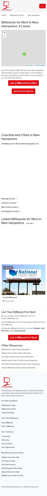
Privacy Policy (7, 444)
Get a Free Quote (23, 91)
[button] (24, 54)
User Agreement (8, 447)
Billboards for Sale (9, 405)
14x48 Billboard (10, 297)
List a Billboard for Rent (23, 83)
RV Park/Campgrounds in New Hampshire (18, 357)
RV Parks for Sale (8, 461)
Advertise (5, 440)
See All (30, 223)
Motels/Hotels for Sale (10, 472)
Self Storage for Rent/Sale (12, 468)
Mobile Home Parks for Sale (12, 476)
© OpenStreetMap (39, 65)
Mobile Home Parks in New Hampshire (16, 353)
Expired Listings (8, 413)
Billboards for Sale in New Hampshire (16, 349)
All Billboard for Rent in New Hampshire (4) (19, 144)
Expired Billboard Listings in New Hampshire (18, 368)
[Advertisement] (23, 172)
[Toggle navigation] (42, 6)
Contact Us (6, 436)
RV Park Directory (9, 465)
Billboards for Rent (9, 409)
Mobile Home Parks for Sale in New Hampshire (19, 360)
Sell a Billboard (7, 423)
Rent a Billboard (8, 426)
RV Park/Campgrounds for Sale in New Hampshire (21, 364)
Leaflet (30, 65)
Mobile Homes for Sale (10, 457)
